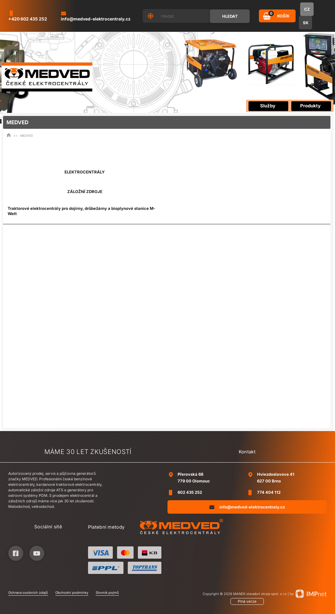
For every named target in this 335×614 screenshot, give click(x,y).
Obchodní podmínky (71, 592)
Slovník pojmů (107, 592)
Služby (267, 106)
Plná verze (247, 601)
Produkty (310, 106)
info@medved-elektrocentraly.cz (247, 506)
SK (305, 22)
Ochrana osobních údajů (28, 592)
